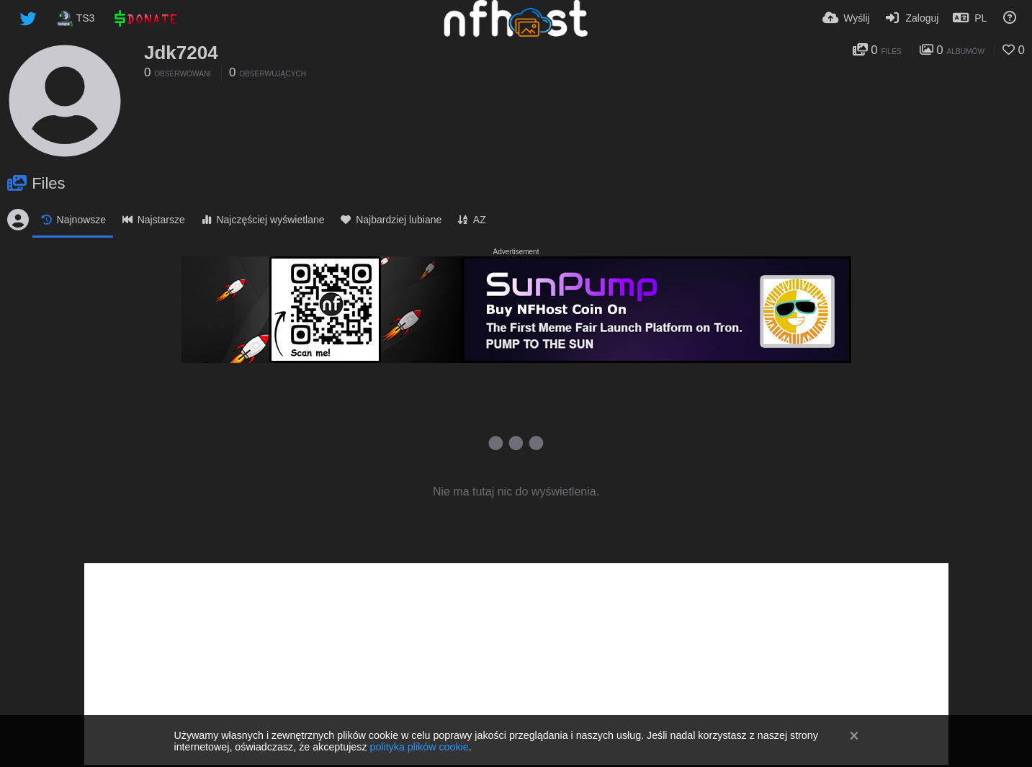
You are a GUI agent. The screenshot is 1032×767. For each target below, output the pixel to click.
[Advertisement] (516, 664)
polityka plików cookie (418, 747)
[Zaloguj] (911, 18)
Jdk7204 (181, 52)
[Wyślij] (846, 18)
